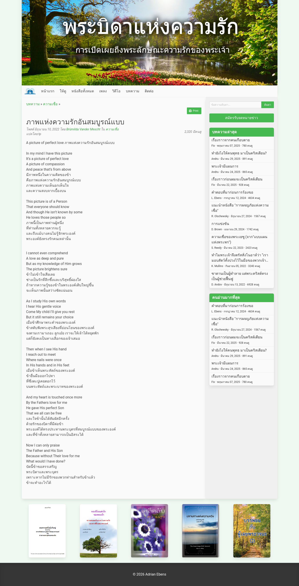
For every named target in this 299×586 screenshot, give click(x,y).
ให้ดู (63, 91)
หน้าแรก (47, 91)
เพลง (103, 91)
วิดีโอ (116, 91)
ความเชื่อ (50, 104)
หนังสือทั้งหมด (82, 91)
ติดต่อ (149, 91)
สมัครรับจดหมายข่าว (241, 118)
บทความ (132, 91)
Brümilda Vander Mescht (83, 129)
